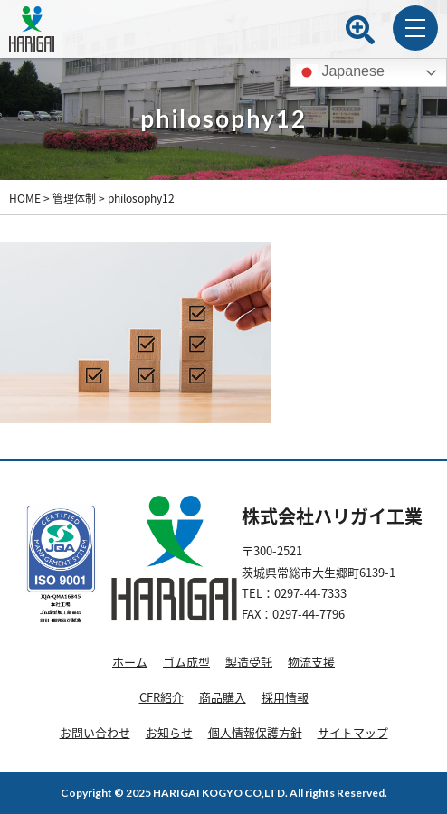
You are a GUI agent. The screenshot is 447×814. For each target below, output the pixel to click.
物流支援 (311, 661)
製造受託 (248, 661)
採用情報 (285, 696)
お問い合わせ (95, 732)
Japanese (340, 72)
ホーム (129, 661)
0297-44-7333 (310, 592)
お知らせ (169, 732)
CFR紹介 (161, 696)
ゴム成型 (186, 661)
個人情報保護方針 (255, 732)
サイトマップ (353, 732)
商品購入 (222, 696)
